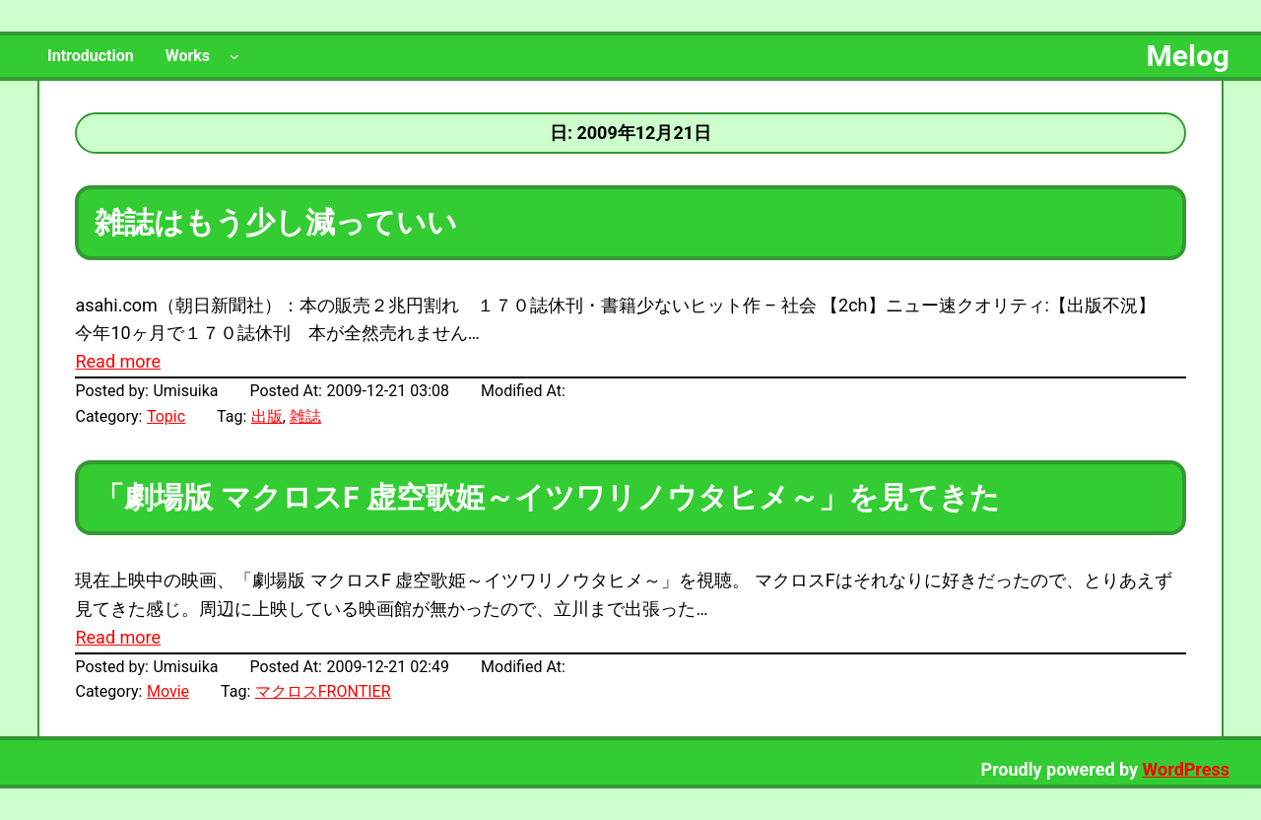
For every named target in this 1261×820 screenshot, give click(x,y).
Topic (166, 416)
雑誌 (305, 416)
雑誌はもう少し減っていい (276, 222)
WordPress (1186, 769)
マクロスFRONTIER (323, 691)
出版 (267, 416)
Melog (1188, 55)
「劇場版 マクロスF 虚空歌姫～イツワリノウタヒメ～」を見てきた (547, 497)
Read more (118, 361)
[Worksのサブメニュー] (234, 56)
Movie (168, 691)
